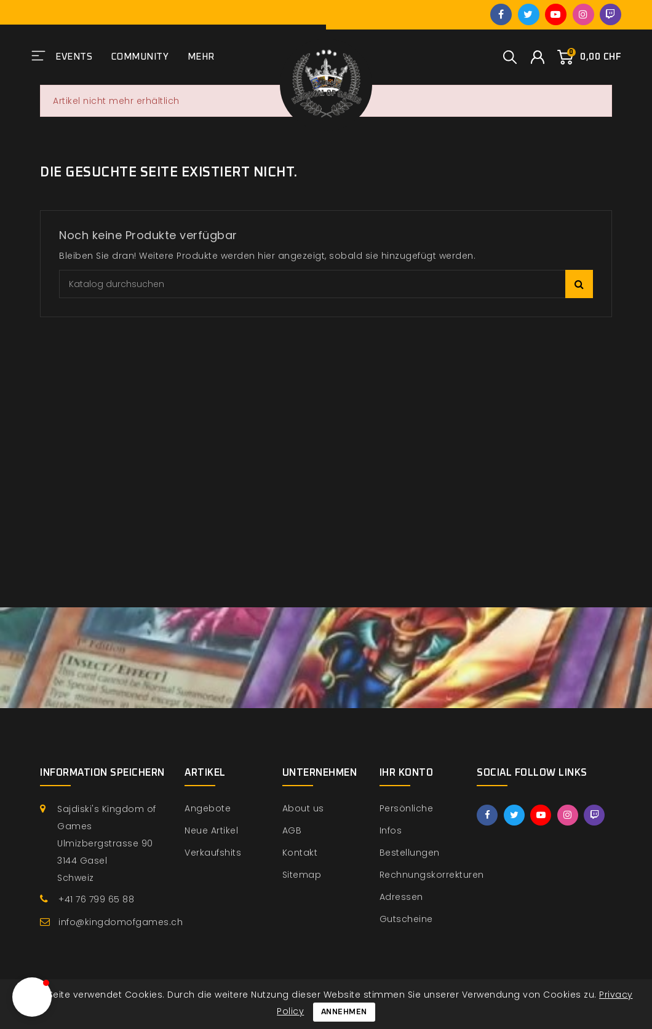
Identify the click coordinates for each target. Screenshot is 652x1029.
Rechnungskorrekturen (432, 875)
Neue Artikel (211, 830)
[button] (32, 997)
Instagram (583, 14)
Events (73, 56)
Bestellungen (410, 852)
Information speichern (102, 773)
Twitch (610, 14)
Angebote (208, 808)
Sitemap (302, 875)
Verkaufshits (213, 852)
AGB (292, 830)
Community (140, 56)
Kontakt (300, 852)
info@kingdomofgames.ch (120, 922)
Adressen (401, 897)
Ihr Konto (407, 773)
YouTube (556, 14)
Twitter (528, 14)
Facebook (501, 14)
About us (303, 808)
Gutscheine (406, 919)
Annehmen (344, 1012)
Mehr (201, 56)
